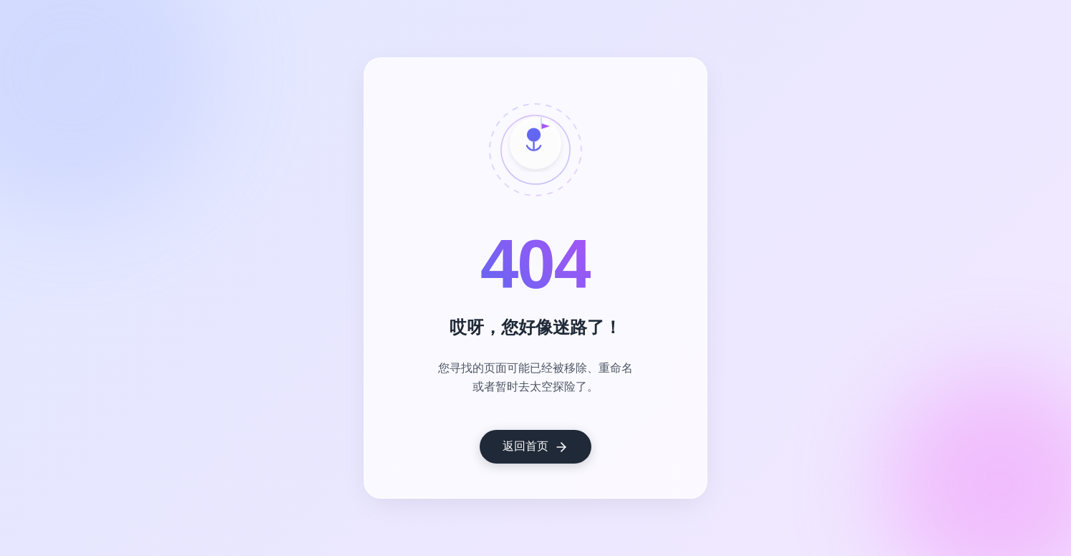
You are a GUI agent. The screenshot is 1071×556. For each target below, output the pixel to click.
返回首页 (535, 447)
